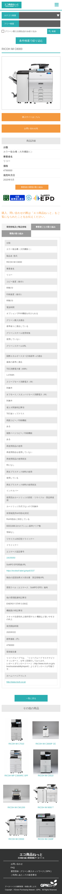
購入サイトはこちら (31, 117)
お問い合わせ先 (31, 128)
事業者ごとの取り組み (46, 227)
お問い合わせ (17, 864)
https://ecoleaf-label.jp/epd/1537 (20, 571)
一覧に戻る (31, 698)
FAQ (13, 867)
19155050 (10, 558)
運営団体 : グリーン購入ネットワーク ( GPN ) (31, 871)
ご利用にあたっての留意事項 (24, 875)
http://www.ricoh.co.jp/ (16, 682)
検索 (52, 31)
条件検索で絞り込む (31, 40)
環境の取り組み (16, 233)
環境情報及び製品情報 (16, 227)
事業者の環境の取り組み (32, 187)
